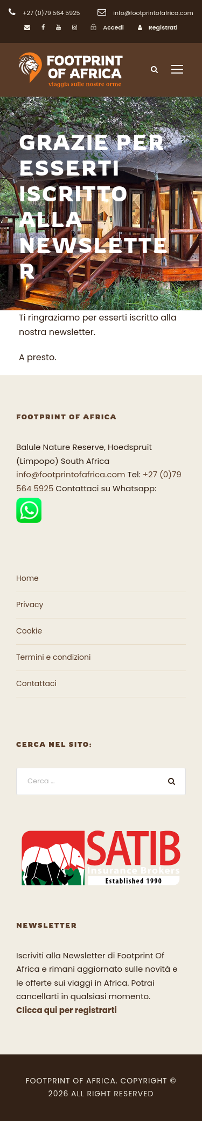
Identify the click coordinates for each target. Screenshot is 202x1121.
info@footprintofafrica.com (71, 474)
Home (27, 578)
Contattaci (36, 683)
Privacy (29, 604)
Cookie (29, 630)
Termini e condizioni (53, 657)
